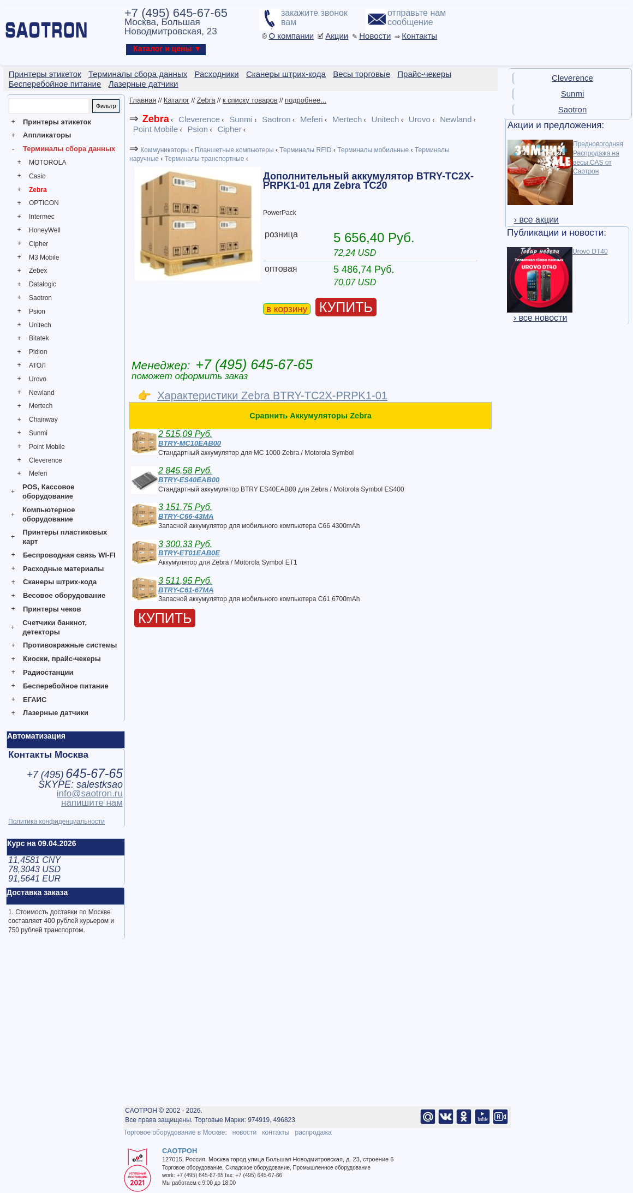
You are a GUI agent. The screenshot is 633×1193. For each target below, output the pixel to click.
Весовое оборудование (64, 595)
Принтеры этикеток (57, 122)
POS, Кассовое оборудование (48, 491)
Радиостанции (48, 672)
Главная (142, 100)
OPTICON (44, 203)
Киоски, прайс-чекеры (62, 659)
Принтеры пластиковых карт (64, 536)
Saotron (40, 298)
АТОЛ (37, 365)
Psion (37, 311)
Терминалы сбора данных (69, 149)
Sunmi (38, 433)
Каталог (176, 100)
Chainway (43, 419)
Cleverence (45, 460)
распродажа (313, 1132)
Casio (37, 176)
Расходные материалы (63, 569)
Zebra (38, 190)
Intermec (42, 216)
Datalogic (42, 284)
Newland (42, 393)
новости (244, 1132)
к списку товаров (250, 100)
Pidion (38, 352)
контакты (275, 1132)
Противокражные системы (70, 645)
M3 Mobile (44, 257)
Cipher (38, 244)
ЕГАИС (34, 700)
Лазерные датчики (55, 713)
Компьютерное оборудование (48, 514)
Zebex (38, 270)
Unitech (40, 325)
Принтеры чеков (52, 609)
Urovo (37, 379)
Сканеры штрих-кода (60, 582)
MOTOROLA (47, 162)
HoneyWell (45, 230)
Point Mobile (47, 447)
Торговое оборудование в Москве (174, 1132)
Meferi (38, 473)
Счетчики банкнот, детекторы (54, 627)
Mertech (40, 406)
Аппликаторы (47, 135)
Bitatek (39, 338)
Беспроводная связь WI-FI (69, 555)
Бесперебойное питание (66, 686)
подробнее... (305, 100)
